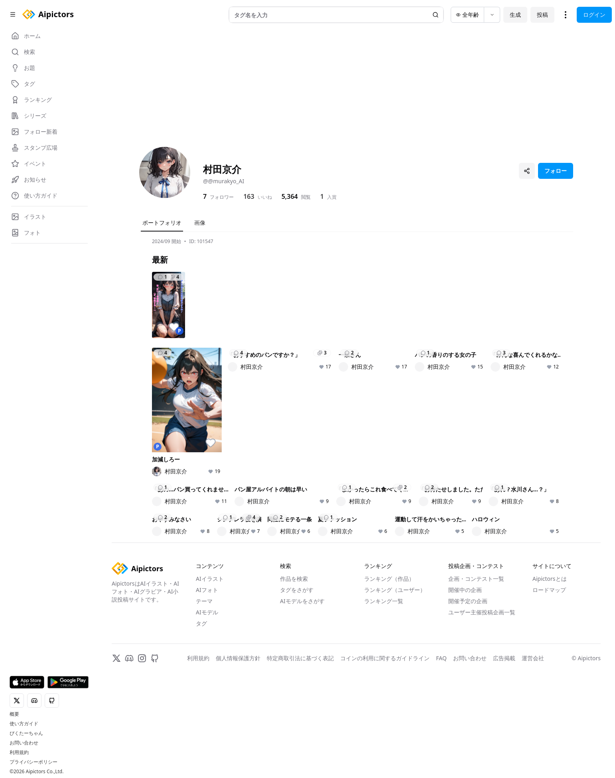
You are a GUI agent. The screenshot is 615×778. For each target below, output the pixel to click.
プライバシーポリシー (33, 762)
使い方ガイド (24, 724)
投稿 (542, 14)
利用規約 (19, 752)
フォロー (555, 170)
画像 (199, 222)
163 (248, 196)
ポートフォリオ (161, 222)
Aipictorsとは (549, 763)
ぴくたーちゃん (26, 733)
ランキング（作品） (389, 763)
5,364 (290, 196)
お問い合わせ (24, 743)
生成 (515, 14)
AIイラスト (210, 763)
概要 (14, 714)
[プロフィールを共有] (527, 171)
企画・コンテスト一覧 (476, 763)
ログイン (594, 14)
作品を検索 (294, 763)
